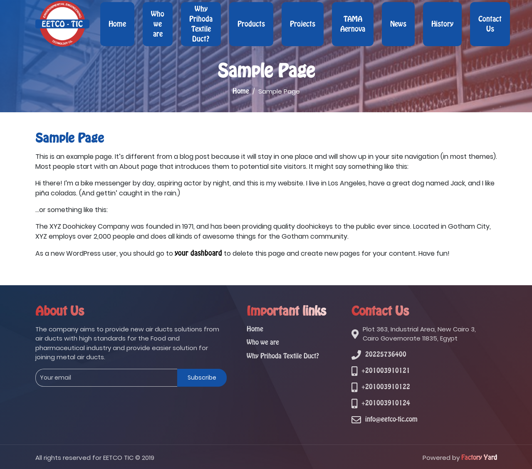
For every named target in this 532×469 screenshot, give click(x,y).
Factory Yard (479, 457)
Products (251, 24)
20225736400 (385, 354)
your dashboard (198, 253)
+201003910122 (385, 387)
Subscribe (202, 377)
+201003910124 (385, 403)
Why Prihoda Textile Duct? (201, 24)
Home (117, 24)
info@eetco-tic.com (391, 419)
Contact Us (490, 24)
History (442, 24)
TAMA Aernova (352, 24)
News (398, 24)
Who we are (157, 24)
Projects (302, 24)
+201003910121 (385, 371)
